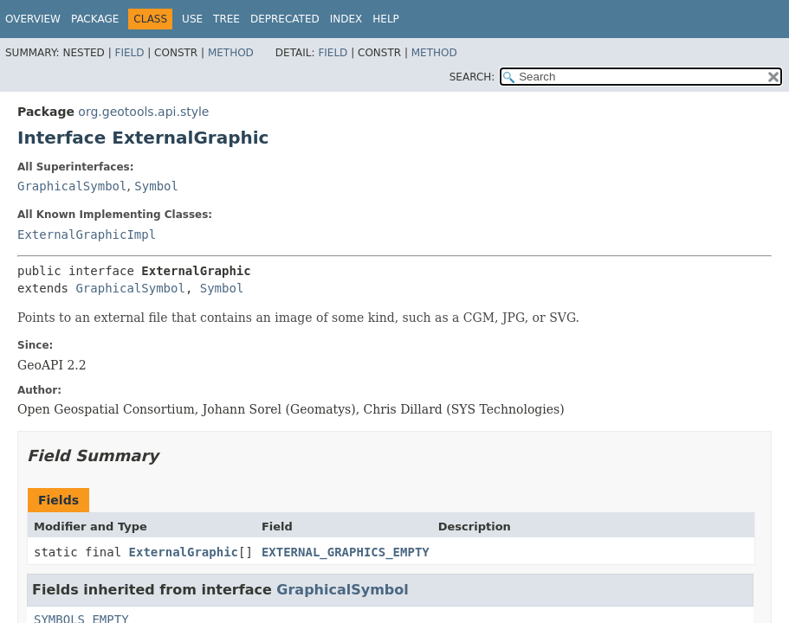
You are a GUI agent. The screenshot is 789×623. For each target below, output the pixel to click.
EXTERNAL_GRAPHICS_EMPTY (346, 552)
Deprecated (285, 19)
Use (192, 19)
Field (129, 53)
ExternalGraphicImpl (86, 234)
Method (231, 53)
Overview (33, 19)
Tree (226, 19)
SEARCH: (472, 77)
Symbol (156, 186)
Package (95, 19)
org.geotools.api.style (143, 112)
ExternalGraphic (183, 552)
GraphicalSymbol (71, 186)
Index (346, 19)
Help (385, 19)
